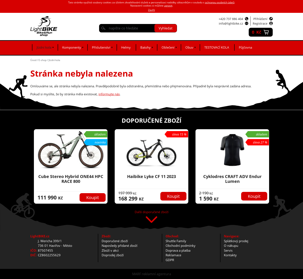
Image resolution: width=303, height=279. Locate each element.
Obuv (189, 47)
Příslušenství (101, 47)
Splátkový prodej (236, 241)
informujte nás (109, 94)
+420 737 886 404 (231, 19)
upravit (168, 5)
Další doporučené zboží (152, 212)
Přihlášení (260, 19)
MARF (136, 274)
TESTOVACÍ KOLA (216, 47)
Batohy (145, 47)
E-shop (43, 60)
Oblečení (168, 47)
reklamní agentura (156, 274)
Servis (228, 250)
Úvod (33, 60)
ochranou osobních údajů (219, 2)
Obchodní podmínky (180, 245)
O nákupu (231, 245)
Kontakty (230, 255)
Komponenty (71, 47)
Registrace (260, 23)
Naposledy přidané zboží (119, 245)
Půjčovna (245, 47)
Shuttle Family (176, 241)
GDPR (170, 260)
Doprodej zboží (113, 255)
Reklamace (173, 255)
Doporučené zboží (115, 241)
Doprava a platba (178, 250)
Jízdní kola (44, 47)
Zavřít (151, 10)
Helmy (126, 47)
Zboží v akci (110, 250)
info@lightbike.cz (231, 23)
